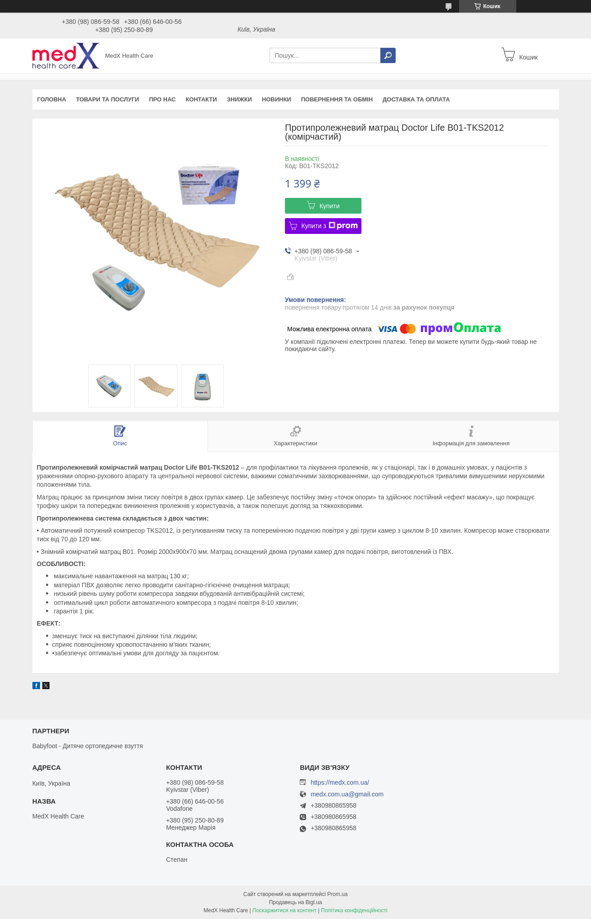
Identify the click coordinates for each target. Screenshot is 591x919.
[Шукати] (388, 55)
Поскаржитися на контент (284, 910)
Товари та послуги (107, 99)
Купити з (330, 226)
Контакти (201, 99)
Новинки (276, 99)
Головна (51, 99)
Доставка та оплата (416, 99)
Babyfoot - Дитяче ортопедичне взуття (87, 746)
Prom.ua (337, 894)
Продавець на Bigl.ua (295, 902)
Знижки (239, 99)
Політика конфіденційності (354, 910)
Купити (330, 206)
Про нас (162, 99)
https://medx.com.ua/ (340, 782)
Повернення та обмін (337, 99)
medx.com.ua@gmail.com (347, 794)
